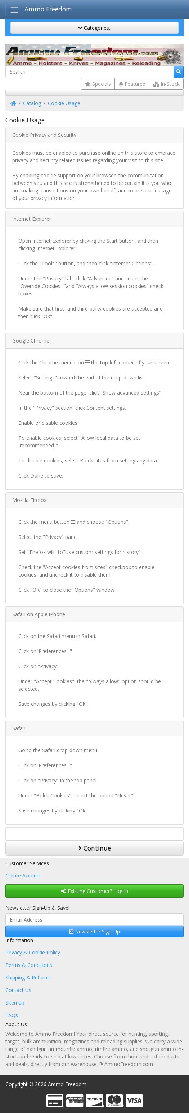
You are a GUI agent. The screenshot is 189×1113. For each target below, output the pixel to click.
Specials (98, 83)
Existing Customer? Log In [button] (94, 891)
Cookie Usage (64, 103)
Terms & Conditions (28, 964)
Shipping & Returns (27, 977)
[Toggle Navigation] (14, 10)
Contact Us (18, 990)
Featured (132, 83)
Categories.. (94, 27)
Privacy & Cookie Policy (32, 952)
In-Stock (166, 83)
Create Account (23, 875)
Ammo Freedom (48, 9)
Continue (94, 848)
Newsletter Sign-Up (94, 931)
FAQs (11, 1015)
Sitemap (14, 1002)
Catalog (32, 103)
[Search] (89, 72)
